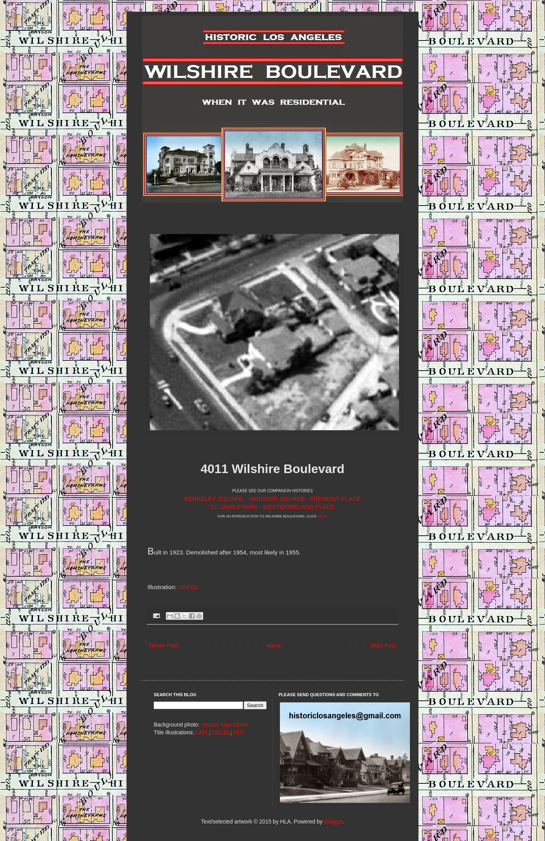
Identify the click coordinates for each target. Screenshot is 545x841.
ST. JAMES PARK (234, 506)
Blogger (333, 821)
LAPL (202, 732)
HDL (239, 732)
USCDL (188, 587)
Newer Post (163, 645)
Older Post (383, 645)
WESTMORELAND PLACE (299, 506)
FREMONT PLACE (335, 498)
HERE (322, 516)
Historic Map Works (224, 724)
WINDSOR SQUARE (277, 498)
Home (273, 645)
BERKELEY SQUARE (213, 498)
